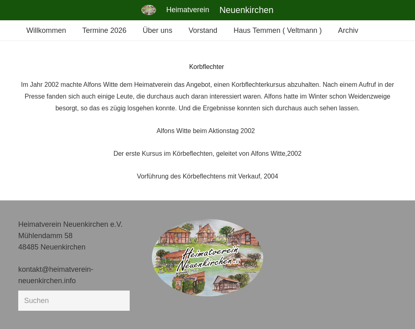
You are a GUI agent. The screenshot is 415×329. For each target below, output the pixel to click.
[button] (18, 311)
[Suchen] (74, 300)
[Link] (148, 10)
